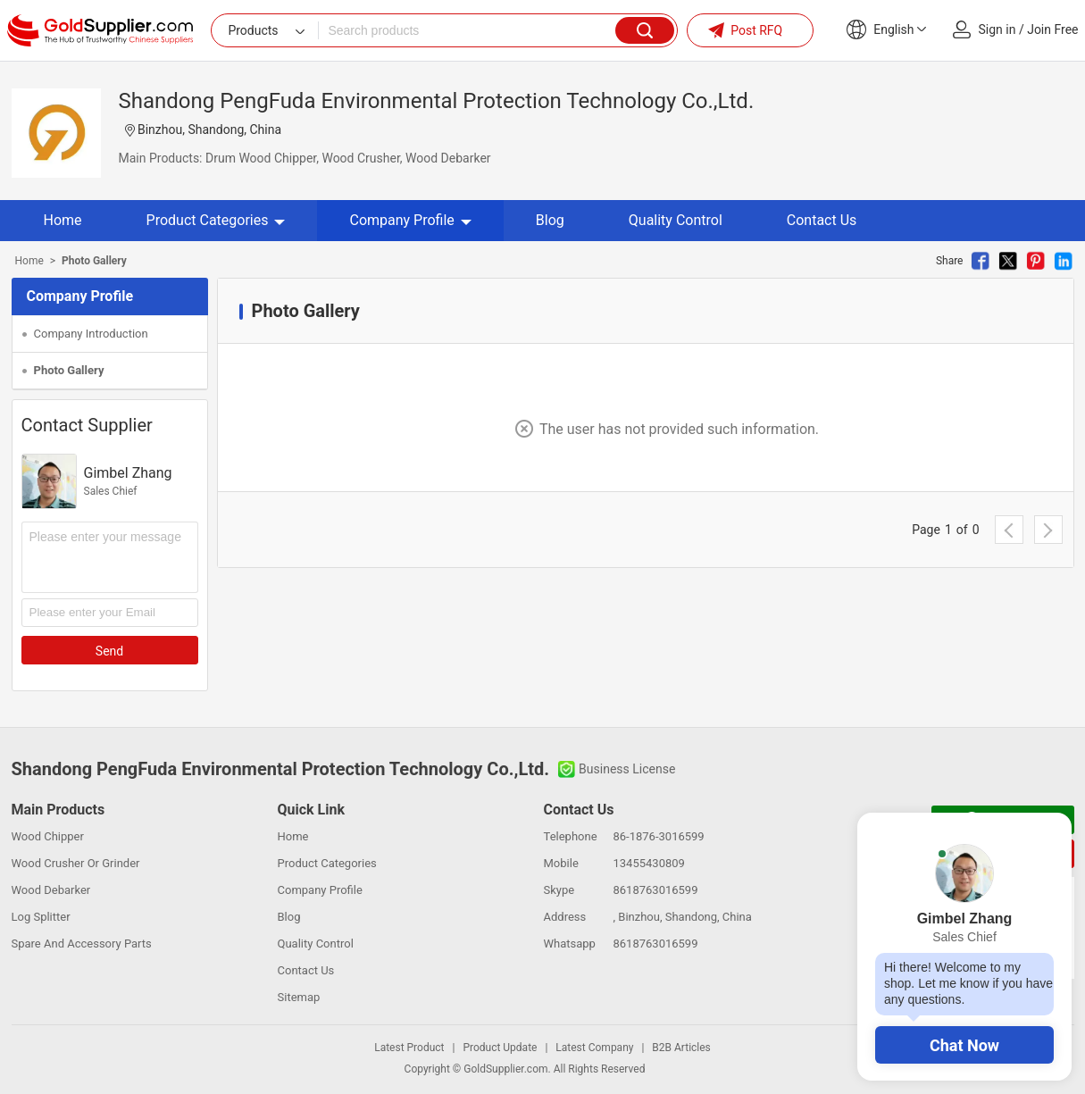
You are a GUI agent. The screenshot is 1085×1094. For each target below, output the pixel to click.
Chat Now (964, 1045)
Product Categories (216, 220)
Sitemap (299, 997)
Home (63, 220)
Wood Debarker (51, 890)
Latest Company (594, 1047)
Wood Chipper (48, 836)
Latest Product (409, 1047)
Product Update (500, 1047)
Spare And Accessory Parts (82, 943)
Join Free (1052, 29)
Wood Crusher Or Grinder (76, 863)
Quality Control (675, 220)
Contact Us (822, 220)
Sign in (997, 29)
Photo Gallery (69, 370)
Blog (550, 220)
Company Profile (410, 220)
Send (109, 651)
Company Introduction (91, 333)
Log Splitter (41, 916)
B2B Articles (681, 1047)
